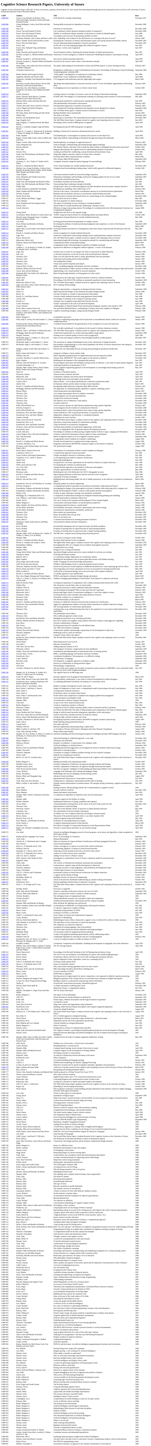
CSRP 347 (4, 646)
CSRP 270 (4, 839)
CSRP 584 (4, 74)
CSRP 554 (4, 147)
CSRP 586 (4, 66)
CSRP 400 (4, 515)
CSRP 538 (4, 177)
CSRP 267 (4, 846)
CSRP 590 (4, 52)
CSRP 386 (4, 552)
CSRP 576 (4, 101)
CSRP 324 (4, 700)
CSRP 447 (4, 403)
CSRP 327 (4, 698)
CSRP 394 (4, 531)
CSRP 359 (4, 616)
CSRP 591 (4, 48)
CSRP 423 (4, 460)
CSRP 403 (4, 507)
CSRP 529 (4, 194)
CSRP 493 (4, 289)
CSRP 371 (4, 587)
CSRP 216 (4, 971)
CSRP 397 (4, 522)
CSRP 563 (4, 122)
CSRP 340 (4, 663)
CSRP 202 (4, 1007)
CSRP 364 (4, 604)
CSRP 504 (4, 259)
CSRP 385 (4, 554)
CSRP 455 (4, 389)
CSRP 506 (4, 254)
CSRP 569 (4, 113)
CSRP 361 (4, 609)
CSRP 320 (4, 710)
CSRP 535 (4, 182)
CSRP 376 (4, 574)
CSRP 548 (4, 157)
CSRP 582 (4, 79)
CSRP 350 (4, 637)
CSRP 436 (4, 429)
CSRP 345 (4, 651)
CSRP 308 (4, 738)
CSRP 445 (4, 408)
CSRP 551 (4, 152)
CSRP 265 (4, 851)
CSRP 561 (4, 131)
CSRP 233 (4, 929)
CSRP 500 (4, 268)
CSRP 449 (4, 398)
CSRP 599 (4, 29)
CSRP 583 (4, 77)
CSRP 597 (4, 33)
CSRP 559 (4, 138)
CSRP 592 (4, 45)
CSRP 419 (4, 467)
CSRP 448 (4, 401)
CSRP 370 (4, 590)
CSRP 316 (4, 719)
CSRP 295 (4, 771)
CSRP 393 (4, 533)
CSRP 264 (4, 853)
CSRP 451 (4, 393)
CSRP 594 (4, 41)
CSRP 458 (4, 381)
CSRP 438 (4, 424)
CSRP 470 (4, 355)
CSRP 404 (4, 505)
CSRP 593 (4, 43)
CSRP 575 (4, 103)
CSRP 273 (4, 828)
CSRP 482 (4, 317)
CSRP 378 (4, 571)
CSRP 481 (4, 319)
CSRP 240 (4, 913)
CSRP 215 (4, 974)
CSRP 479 (4, 328)
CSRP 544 (4, 161)
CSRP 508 (4, 247)
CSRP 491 (4, 294)
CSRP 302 (4, 752)
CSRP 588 (4, 59)
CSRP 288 (4, 790)
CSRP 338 (4, 666)
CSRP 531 (4, 189)
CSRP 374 (4, 578)
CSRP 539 (4, 174)
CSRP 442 (4, 415)
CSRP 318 (4, 715)
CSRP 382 (4, 562)
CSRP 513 (4, 235)
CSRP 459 (4, 379)
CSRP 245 (4, 901)
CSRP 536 (4, 179)
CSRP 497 (4, 278)
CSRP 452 (4, 391)
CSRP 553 (4, 149)
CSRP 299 (4, 762)
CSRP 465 (4, 365)
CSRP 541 (4, 166)
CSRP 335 (4, 677)
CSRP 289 (4, 788)
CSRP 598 (4, 31)
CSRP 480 (4, 324)
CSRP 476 (4, 335)
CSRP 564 (4, 120)
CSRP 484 (4, 308)
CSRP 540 (4, 168)
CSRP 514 (4, 233)
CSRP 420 (4, 465)
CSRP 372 (4, 585)
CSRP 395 (4, 529)
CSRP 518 (4, 224)
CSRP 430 (4, 441)
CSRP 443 (4, 413)
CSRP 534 (4, 184)
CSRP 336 (4, 672)
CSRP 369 (4, 592)
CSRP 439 (4, 422)
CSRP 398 (4, 519)
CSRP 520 (4, 217)
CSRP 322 (4, 705)
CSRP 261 (4, 860)
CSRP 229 (4, 937)
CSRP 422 (4, 462)
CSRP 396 (4, 526)
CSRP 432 (4, 436)
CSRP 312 (4, 727)
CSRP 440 (4, 420)
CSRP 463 (4, 367)
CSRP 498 (4, 273)
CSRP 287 (4, 792)
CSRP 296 (4, 769)
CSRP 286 (4, 795)
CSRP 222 (4, 957)
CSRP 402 (4, 510)
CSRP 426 (4, 453)
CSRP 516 (4, 226)
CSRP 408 (4, 495)
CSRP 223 (4, 954)
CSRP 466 (4, 363)
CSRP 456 (4, 386)
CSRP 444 (4, 410)
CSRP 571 (4, 110)
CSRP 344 (4, 654)
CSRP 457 (4, 384)
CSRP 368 (4, 595)
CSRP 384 (4, 557)
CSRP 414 (4, 479)
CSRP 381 (4, 564)
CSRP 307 (4, 740)
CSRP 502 (4, 264)
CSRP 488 (4, 301)
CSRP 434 (4, 434)
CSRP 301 (4, 755)
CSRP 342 (4, 658)
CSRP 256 (4, 872)
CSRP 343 (4, 656)
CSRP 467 (4, 360)
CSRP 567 (4, 118)
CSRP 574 (4, 106)
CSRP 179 (4, 1067)
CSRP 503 (4, 261)
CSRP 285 (4, 799)
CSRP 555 (4, 145)
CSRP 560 (4, 135)
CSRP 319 (4, 712)
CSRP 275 (4, 823)
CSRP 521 (4, 215)
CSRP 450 (4, 396)
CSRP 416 (4, 474)
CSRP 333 (4, 682)
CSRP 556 (4, 142)
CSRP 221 (4, 959)
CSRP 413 (4, 483)
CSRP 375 (4, 576)
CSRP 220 (4, 962)
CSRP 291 (4, 781)
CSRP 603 (4, 18)
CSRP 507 (4, 252)
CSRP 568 (4, 115)
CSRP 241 (4, 910)
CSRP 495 (4, 282)
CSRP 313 (4, 724)
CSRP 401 (4, 512)
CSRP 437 (4, 427)
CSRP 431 (4, 439)
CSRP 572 (4, 108)
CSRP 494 (4, 285)
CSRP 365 (4, 602)
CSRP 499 (4, 271)
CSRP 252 (4, 882)
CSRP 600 (4, 24)
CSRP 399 (4, 517)
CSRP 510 (4, 243)
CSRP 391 (4, 540)
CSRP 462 (4, 372)
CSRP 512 (4, 238)
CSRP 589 (4, 54)
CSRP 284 (4, 801)
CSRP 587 (4, 61)
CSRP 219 (4, 964)
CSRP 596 (4, 36)
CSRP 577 (4, 97)
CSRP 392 (4, 538)
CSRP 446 (4, 405)
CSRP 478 (4, 330)
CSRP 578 (4, 94)
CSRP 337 (4, 668)
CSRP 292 (4, 778)
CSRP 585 (4, 70)
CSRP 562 (4, 127)
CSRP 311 (4, 729)
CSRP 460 (4, 377)
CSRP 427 (4, 450)
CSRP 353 (4, 630)
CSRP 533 (4, 186)
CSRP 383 (4, 559)
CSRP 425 (4, 455)
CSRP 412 (4, 486)
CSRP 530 (4, 191)
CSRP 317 (4, 717)
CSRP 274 (4, 825)
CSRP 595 (4, 38)
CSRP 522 (4, 212)
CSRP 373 (4, 583)
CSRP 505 (4, 256)
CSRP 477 (4, 333)
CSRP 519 (4, 221)
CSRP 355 (4, 625)
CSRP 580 (4, 83)
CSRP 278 (4, 816)
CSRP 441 (4, 417)
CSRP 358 (4, 618)
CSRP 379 (4, 569)
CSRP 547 (4, 159)
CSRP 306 (4, 743)
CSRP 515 (4, 229)
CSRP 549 (4, 154)
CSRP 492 (4, 292)
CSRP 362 (4, 607)
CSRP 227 (4, 939)
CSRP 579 (4, 88)
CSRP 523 (4, 208)
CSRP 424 (4, 458)
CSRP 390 (4, 542)
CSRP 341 (4, 661)
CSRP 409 (4, 493)
